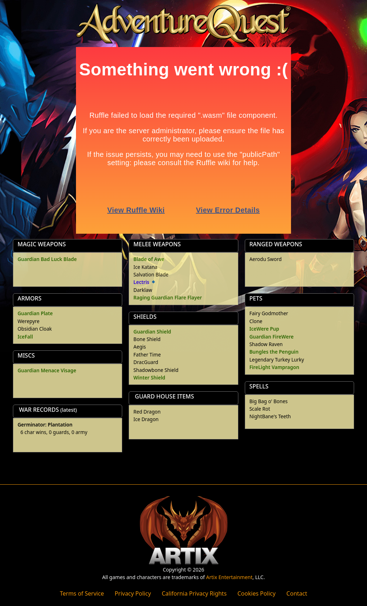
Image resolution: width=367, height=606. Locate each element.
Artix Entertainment (229, 577)
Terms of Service (82, 593)
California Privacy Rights (194, 593)
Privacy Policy (133, 593)
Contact (296, 593)
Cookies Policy (256, 593)
